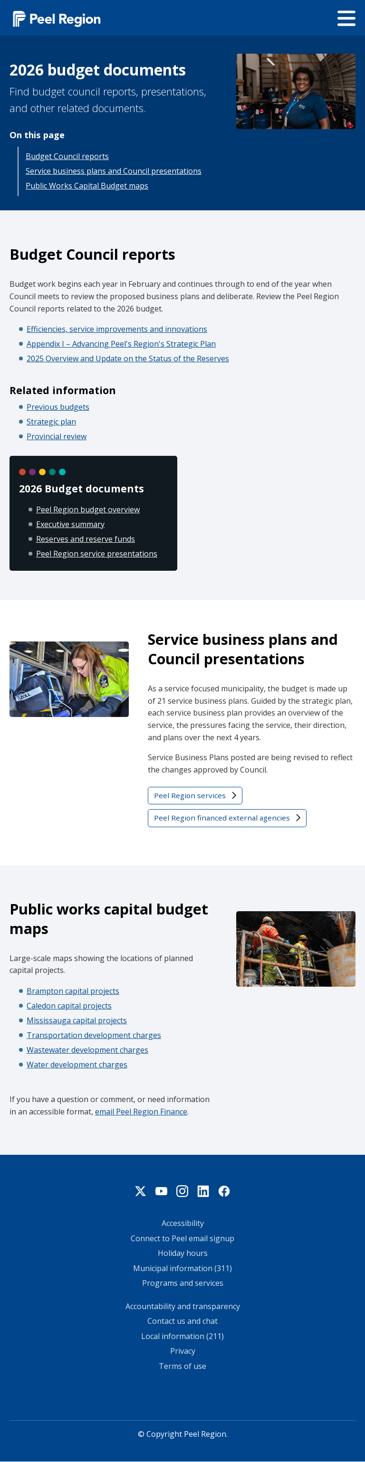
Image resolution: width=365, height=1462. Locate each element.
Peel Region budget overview (88, 509)
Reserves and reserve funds (85, 539)
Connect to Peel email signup (182, 1238)
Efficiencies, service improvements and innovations (117, 329)
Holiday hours (183, 1253)
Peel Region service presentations (96, 553)
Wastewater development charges (87, 1050)
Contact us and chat (182, 1321)
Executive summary (70, 524)
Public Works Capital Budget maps (87, 185)
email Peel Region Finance (141, 1111)
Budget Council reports (67, 156)
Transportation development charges (94, 1035)
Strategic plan (51, 421)
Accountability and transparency (182, 1306)
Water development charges (77, 1064)
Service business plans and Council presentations (114, 171)
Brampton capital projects (73, 991)
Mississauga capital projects (77, 1020)
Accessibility (183, 1223)
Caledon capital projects (69, 1005)
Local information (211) (182, 1336)
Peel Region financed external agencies (222, 817)
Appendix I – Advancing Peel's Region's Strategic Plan (121, 344)
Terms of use (182, 1366)
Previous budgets (58, 407)
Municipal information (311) (182, 1268)
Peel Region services (190, 795)
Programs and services (182, 1283)
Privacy (182, 1351)
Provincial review (56, 436)
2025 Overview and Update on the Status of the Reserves (128, 358)
